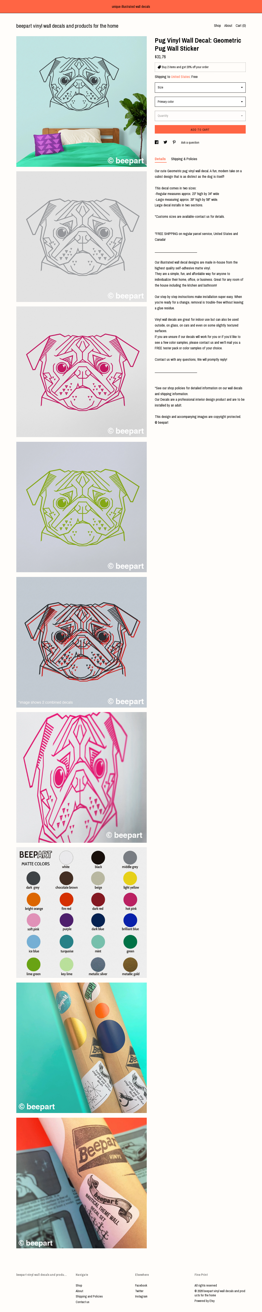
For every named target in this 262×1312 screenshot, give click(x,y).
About (228, 25)
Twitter (139, 1291)
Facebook (141, 1285)
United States (180, 76)
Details (161, 158)
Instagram (141, 1296)
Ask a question (190, 142)
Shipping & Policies (184, 158)
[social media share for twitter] (165, 142)
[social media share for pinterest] (174, 142)
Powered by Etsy (205, 1301)
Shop (217, 25)
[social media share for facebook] (157, 142)
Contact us (82, 1302)
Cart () (241, 25)
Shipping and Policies (89, 1296)
